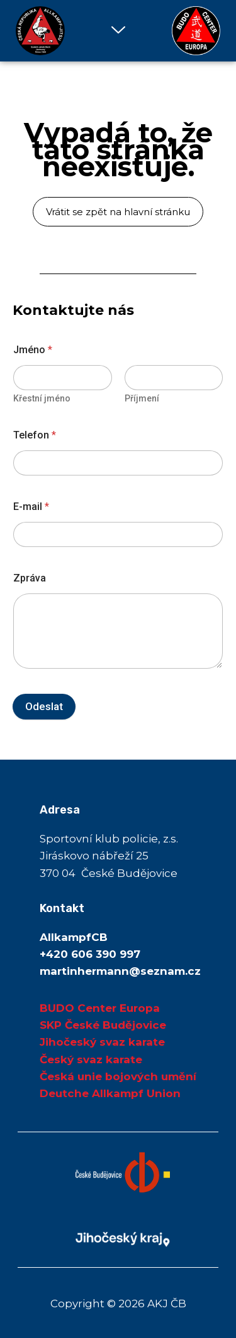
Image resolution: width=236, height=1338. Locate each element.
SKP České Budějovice (103, 1025)
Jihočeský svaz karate (102, 1042)
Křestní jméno (41, 398)
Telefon (34, 435)
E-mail (31, 506)
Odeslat (44, 706)
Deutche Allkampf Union (110, 1093)
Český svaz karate (91, 1059)
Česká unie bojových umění (118, 1076)
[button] (118, 30)
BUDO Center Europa (100, 1008)
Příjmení (142, 398)
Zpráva (29, 578)
